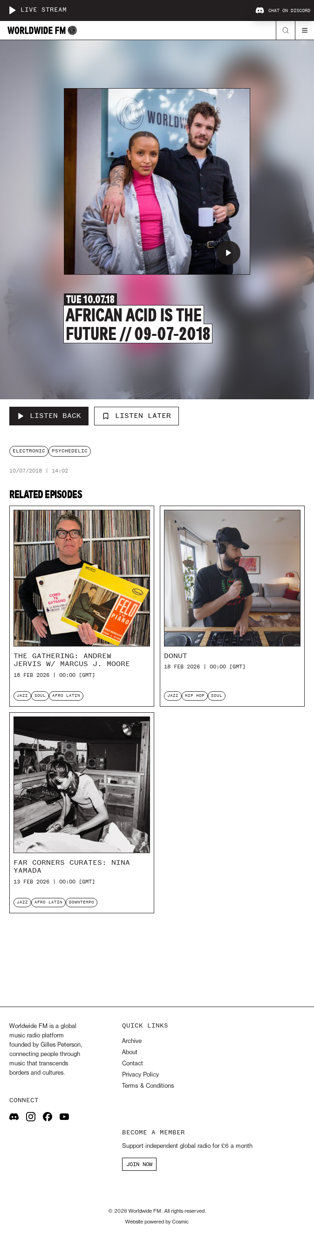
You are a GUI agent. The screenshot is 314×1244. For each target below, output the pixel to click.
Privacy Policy (140, 1074)
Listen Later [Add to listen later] (136, 415)
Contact (132, 1063)
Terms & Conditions (148, 1086)
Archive (132, 1041)
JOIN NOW (139, 1164)
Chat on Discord (282, 10)
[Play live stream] (12, 10)
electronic (29, 451)
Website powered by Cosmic (157, 1222)
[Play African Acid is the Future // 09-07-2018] (228, 253)
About (129, 1052)
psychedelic (70, 451)
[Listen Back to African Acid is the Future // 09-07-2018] (49, 416)
